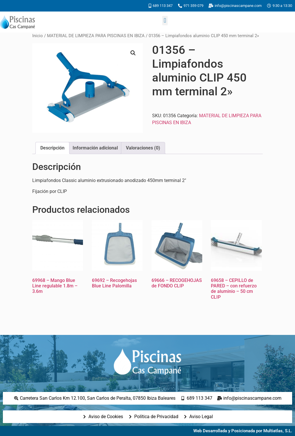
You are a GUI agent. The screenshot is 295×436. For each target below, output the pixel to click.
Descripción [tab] (52, 148)
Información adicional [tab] (95, 148)
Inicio (37, 35)
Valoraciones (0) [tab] (143, 148)
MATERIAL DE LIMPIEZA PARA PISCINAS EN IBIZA (96, 35)
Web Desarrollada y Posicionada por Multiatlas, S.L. (242, 430)
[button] (165, 20)
